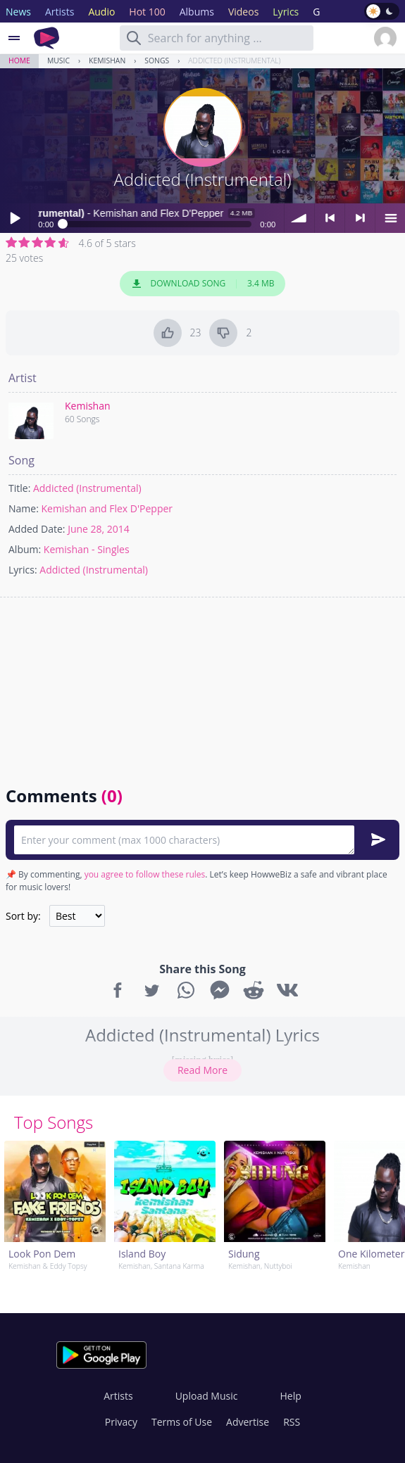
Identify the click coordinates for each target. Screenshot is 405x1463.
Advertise (247, 1422)
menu (390, 218)
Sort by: (23, 916)
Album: (24, 549)
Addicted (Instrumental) (234, 60)
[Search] (133, 38)
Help (290, 1395)
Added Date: (37, 529)
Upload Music (206, 1395)
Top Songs (53, 1122)
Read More (202, 1070)
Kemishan (107, 60)
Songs (156, 60)
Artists (118, 1395)
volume (299, 218)
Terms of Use (181, 1422)
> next (360, 218)
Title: (19, 488)
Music (58, 60)
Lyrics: (22, 569)
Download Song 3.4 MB (203, 283)
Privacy (121, 1422)
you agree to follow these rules (145, 874)
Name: (23, 508)
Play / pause (15, 218)
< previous (329, 218)
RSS (291, 1422)
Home (19, 60)
